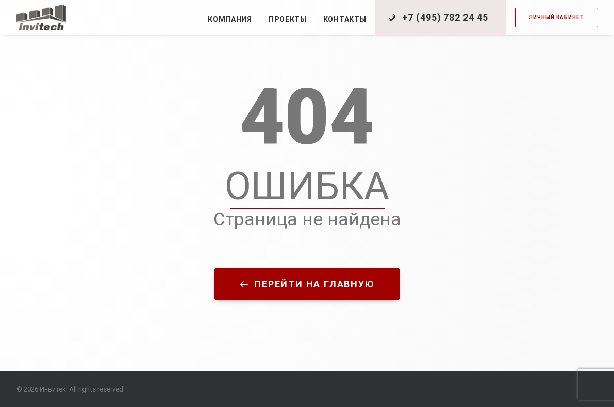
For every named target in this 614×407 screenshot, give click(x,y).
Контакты (345, 19)
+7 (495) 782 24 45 (445, 17)
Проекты (288, 19)
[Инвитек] (41, 17)
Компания (230, 19)
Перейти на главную (306, 284)
